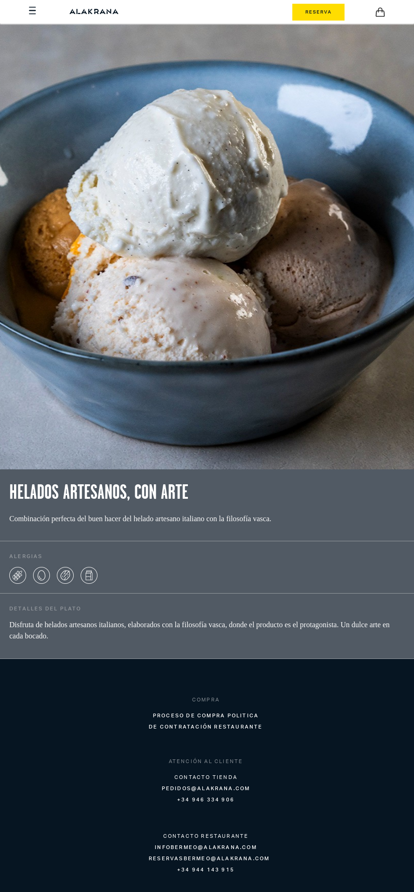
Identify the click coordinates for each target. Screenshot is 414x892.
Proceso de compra (189, 715)
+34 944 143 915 (206, 869)
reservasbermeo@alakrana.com (209, 858)
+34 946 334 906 (206, 799)
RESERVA (318, 11)
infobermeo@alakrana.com (206, 847)
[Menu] (33, 12)
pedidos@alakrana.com (206, 788)
